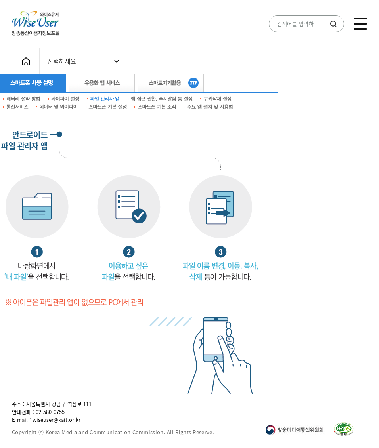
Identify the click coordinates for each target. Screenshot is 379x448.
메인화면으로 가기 (26, 61)
